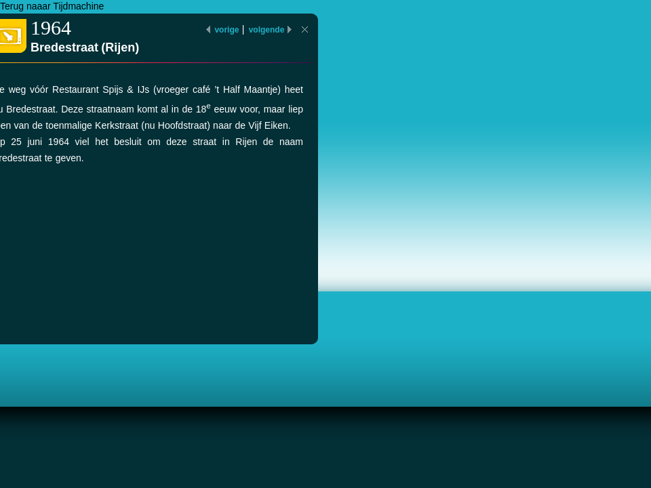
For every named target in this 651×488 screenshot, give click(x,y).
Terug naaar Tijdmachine (52, 6)
